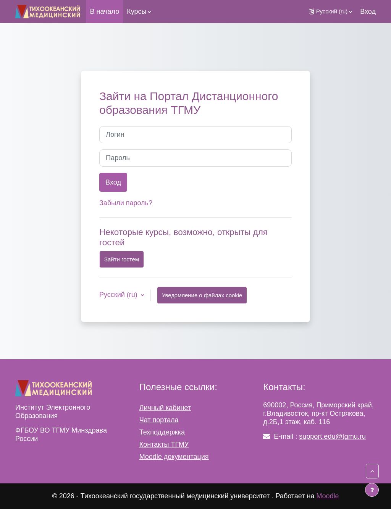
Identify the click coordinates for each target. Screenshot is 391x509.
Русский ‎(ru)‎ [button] (119, 294)
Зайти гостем (121, 259)
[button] (330, 11)
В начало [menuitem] (104, 11)
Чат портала (159, 420)
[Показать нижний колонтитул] (372, 490)
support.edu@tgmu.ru (332, 436)
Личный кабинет (165, 408)
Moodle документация (174, 456)
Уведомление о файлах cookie (202, 295)
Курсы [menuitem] (136, 11)
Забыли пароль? (125, 203)
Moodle (327, 496)
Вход (368, 11)
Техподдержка (162, 432)
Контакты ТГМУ (164, 444)
